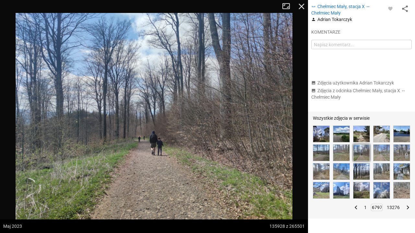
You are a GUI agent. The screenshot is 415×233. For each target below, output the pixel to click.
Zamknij (301, 6)
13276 (393, 207)
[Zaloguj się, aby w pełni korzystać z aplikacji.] (390, 8)
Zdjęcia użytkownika (352, 82)
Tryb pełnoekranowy (288, 6)
